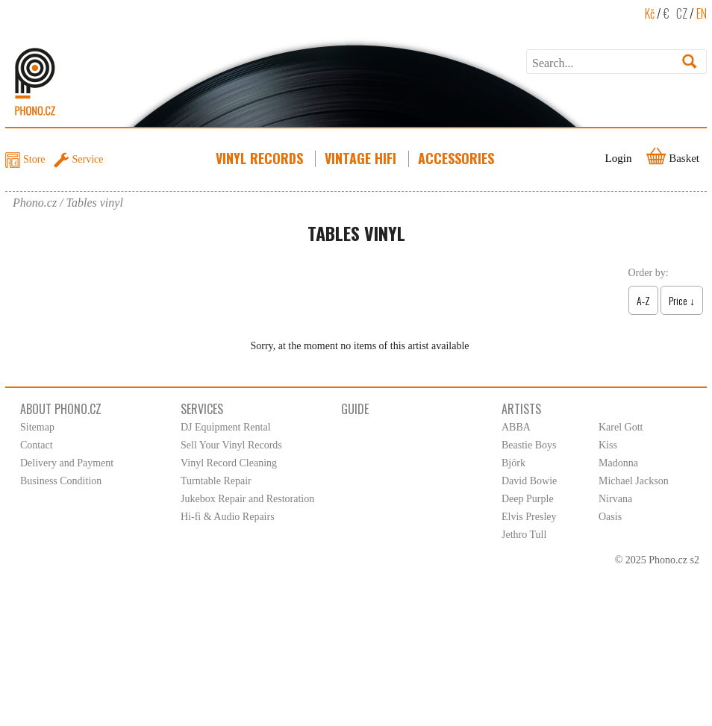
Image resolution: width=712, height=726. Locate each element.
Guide (355, 409)
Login (618, 158)
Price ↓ (682, 300)
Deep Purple (528, 498)
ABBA (516, 427)
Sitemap (37, 427)
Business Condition (61, 480)
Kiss (608, 445)
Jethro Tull (524, 534)
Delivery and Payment (66, 463)
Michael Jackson (634, 480)
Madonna (618, 463)
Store (34, 159)
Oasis (610, 516)
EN (701, 13)
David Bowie (529, 480)
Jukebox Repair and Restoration (247, 498)
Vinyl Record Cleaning (229, 463)
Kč (650, 13)
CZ (681, 13)
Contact (36, 445)
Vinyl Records (261, 158)
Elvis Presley (529, 516)
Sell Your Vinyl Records (231, 445)
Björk (513, 463)
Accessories (457, 158)
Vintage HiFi (362, 158)
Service (88, 159)
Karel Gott (621, 427)
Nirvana (615, 498)
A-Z (643, 300)
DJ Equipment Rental (226, 427)
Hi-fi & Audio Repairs (228, 516)
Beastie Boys (529, 445)
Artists (521, 409)
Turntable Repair (216, 480)
